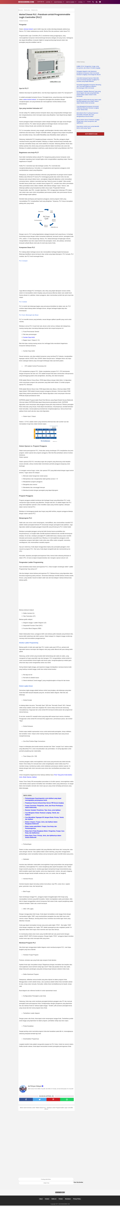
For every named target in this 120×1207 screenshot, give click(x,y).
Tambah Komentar (23, 22)
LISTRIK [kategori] (48, 2)
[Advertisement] (47, 278)
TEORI (87, 2)
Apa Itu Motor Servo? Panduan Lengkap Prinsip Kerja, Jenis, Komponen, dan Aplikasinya (88, 121)
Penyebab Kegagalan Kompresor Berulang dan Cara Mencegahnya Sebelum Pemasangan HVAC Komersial (89, 86)
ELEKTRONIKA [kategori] (59, 2)
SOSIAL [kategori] (81, 2)
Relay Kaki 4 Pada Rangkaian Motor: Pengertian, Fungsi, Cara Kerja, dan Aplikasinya (44, 833)
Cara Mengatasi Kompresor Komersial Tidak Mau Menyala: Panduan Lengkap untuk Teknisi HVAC (88, 108)
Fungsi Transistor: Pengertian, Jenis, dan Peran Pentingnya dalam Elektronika (44, 808)
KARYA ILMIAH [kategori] (70, 2)
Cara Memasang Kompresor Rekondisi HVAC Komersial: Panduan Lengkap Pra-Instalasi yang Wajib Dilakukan (88, 79)
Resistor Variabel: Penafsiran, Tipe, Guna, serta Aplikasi (43, 811)
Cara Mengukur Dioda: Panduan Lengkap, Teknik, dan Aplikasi (42, 815)
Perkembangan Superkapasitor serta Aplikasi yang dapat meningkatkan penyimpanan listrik (43, 800)
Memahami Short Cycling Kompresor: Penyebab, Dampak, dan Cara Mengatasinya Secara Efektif (87, 114)
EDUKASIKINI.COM (26, 2)
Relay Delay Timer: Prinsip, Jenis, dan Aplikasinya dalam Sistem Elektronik (43, 838)
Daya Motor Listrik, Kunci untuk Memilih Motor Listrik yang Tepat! (88, 127)
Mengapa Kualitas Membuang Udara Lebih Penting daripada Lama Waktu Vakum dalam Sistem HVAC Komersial (89, 101)
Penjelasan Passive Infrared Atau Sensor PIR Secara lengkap (44, 804)
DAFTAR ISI (40, 2)
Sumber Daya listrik (29, 338)
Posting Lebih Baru (46, 1180)
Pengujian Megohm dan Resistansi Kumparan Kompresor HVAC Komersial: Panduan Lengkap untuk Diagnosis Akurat (89, 73)
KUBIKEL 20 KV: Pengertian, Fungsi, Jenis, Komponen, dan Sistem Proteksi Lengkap (88, 67)
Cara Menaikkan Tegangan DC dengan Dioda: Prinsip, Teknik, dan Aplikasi (44, 819)
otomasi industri (28, 30)
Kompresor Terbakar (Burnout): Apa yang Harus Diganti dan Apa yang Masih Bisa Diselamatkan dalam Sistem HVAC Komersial (89, 94)
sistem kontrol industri (29, 101)
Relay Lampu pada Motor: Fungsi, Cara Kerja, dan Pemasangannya (41, 828)
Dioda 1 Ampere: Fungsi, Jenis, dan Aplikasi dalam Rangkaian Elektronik (41, 824)
